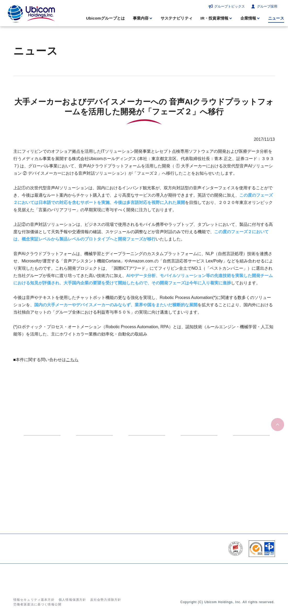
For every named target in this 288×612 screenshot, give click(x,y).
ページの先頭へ (277, 424)
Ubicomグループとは (105, 18)
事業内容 (141, 18)
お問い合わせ (230, 578)
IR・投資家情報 (214, 18)
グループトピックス (229, 6)
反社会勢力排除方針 (105, 600)
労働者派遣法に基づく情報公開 (37, 604)
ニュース (276, 18)
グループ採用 (267, 6)
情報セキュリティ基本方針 (34, 600)
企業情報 (248, 18)
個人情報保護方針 (72, 600)
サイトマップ (258, 578)
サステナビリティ (177, 18)
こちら (72, 359)
